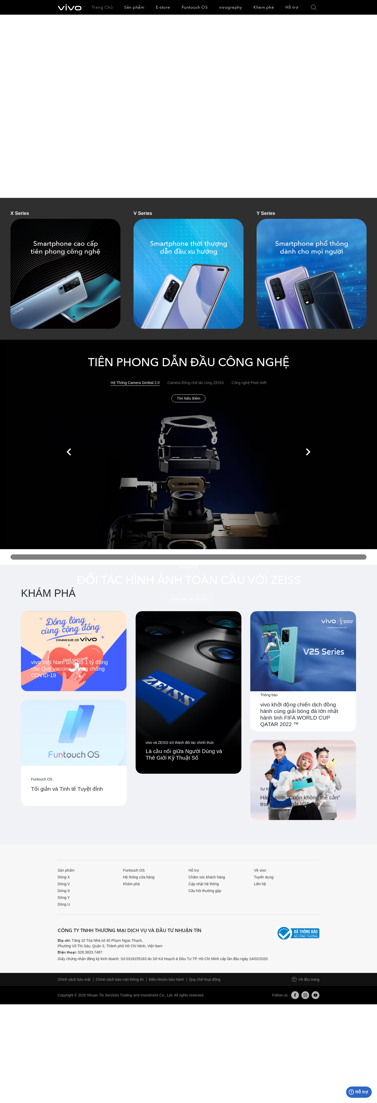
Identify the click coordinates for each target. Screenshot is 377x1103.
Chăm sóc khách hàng (206, 976)
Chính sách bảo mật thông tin (120, 1078)
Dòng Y (64, 996)
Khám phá (131, 983)
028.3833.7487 (90, 1051)
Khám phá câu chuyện (188, 598)
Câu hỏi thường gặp (204, 989)
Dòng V (64, 983)
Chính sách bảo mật (74, 1078)
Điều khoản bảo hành (166, 1078)
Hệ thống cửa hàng (138, 976)
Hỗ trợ (193, 969)
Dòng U (64, 1003)
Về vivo (260, 969)
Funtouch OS (134, 969)
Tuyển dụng (264, 976)
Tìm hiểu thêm (188, 398)
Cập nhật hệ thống (203, 983)
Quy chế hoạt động (204, 1078)
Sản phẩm (66, 969)
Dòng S (64, 989)
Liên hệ (260, 983)
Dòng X (64, 976)
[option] (188, 106)
